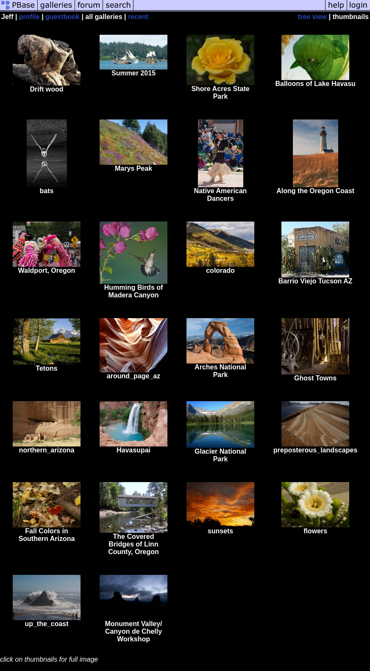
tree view (312, 16)
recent (138, 16)
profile (29, 16)
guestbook (62, 16)
